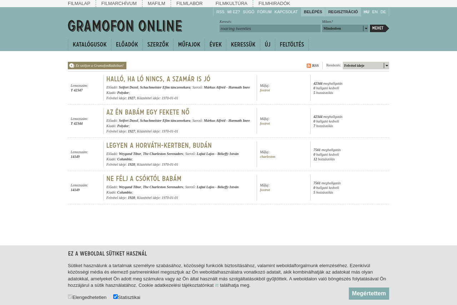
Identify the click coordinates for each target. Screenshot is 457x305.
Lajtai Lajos (206, 154)
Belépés (313, 12)
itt (217, 285)
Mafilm (156, 3)
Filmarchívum (119, 3)
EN (374, 12)
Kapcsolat (286, 12)
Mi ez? (233, 12)
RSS (220, 12)
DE (383, 12)
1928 (131, 164)
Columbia (124, 159)
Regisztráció (343, 12)
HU (367, 12)
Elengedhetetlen (87, 297)
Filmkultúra (231, 3)
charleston (267, 157)
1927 (131, 98)
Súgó (248, 12)
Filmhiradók (274, 3)
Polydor (123, 93)
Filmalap (79, 3)
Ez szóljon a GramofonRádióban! (100, 66)
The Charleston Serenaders (163, 154)
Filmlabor (189, 3)
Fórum (264, 12)
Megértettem (369, 293)
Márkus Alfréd (214, 87)
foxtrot (265, 90)
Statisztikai (126, 297)
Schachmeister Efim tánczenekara (165, 87)
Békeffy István (228, 154)
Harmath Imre (239, 87)
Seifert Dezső (128, 87)
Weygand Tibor (130, 154)
